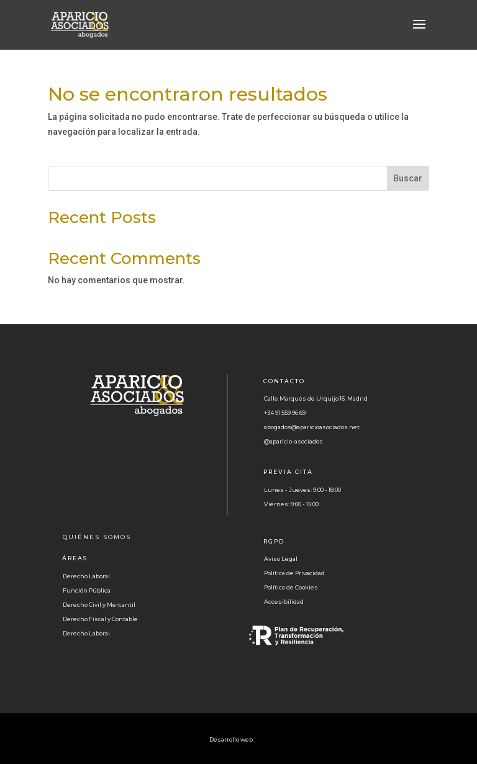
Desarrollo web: (231, 739)
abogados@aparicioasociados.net (312, 427)
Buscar (407, 178)
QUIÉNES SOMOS (97, 537)
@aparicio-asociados (293, 441)
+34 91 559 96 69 (285, 412)
